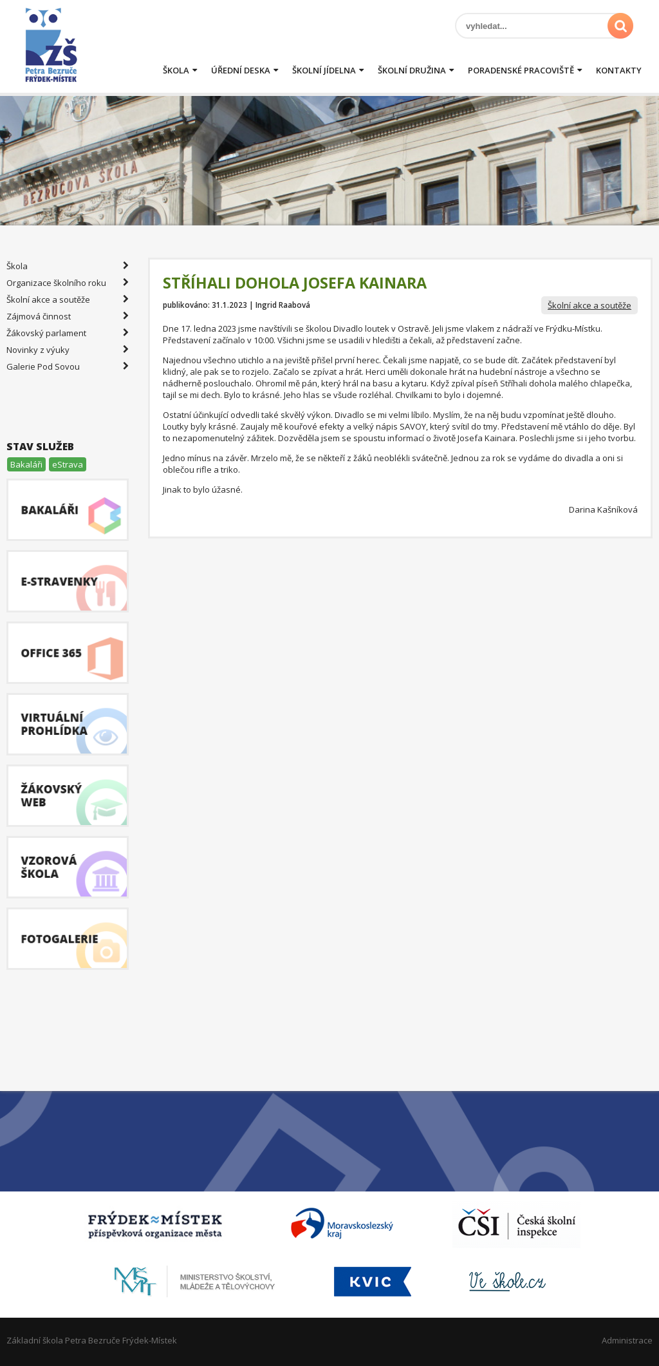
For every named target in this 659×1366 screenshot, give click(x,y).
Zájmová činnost (67, 316)
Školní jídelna (324, 70)
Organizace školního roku (67, 282)
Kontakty (619, 70)
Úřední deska (240, 70)
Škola (176, 70)
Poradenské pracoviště (521, 70)
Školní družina (412, 70)
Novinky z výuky (67, 349)
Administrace (627, 1340)
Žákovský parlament (67, 333)
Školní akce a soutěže (589, 305)
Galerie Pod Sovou (67, 366)
